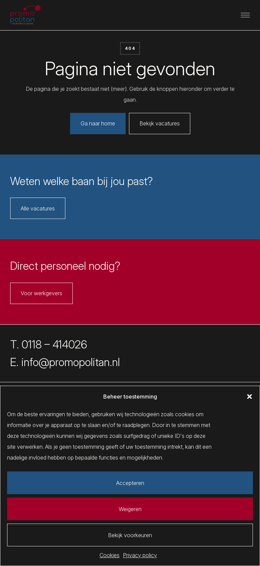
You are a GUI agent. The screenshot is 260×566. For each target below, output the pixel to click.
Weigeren (130, 509)
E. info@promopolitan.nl (65, 362)
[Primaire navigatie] (245, 15)
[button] (249, 396)
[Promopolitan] (25, 15)
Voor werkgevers (41, 293)
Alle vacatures (38, 208)
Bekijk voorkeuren (130, 535)
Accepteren (130, 483)
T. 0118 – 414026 (48, 344)
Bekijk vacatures (159, 123)
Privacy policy (140, 555)
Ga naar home (98, 123)
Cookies (110, 555)
